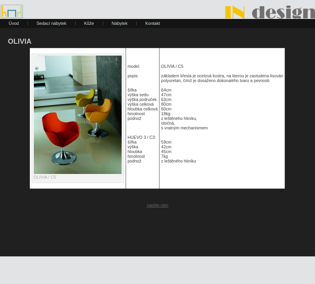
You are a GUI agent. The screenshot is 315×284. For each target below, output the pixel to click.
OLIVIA (20, 41)
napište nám (157, 205)
